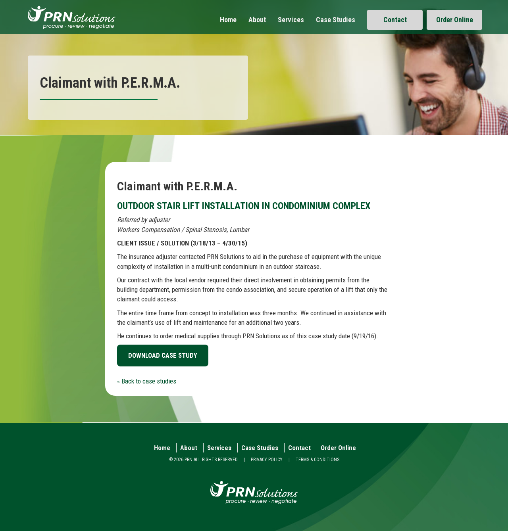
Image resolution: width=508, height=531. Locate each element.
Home (228, 19)
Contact (395, 19)
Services (291, 19)
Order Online (454, 19)
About (257, 19)
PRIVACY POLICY (267, 459)
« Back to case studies (146, 381)
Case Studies (335, 19)
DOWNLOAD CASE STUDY (162, 355)
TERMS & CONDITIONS (317, 459)
